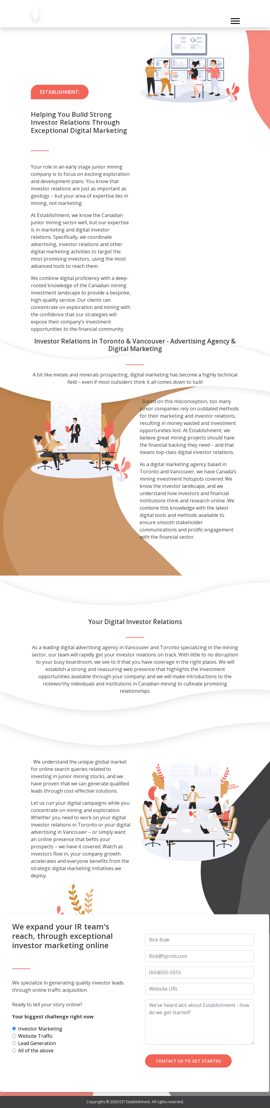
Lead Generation (37, 1043)
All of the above (36, 1050)
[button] (235, 20)
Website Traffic (35, 1036)
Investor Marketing (40, 1028)
